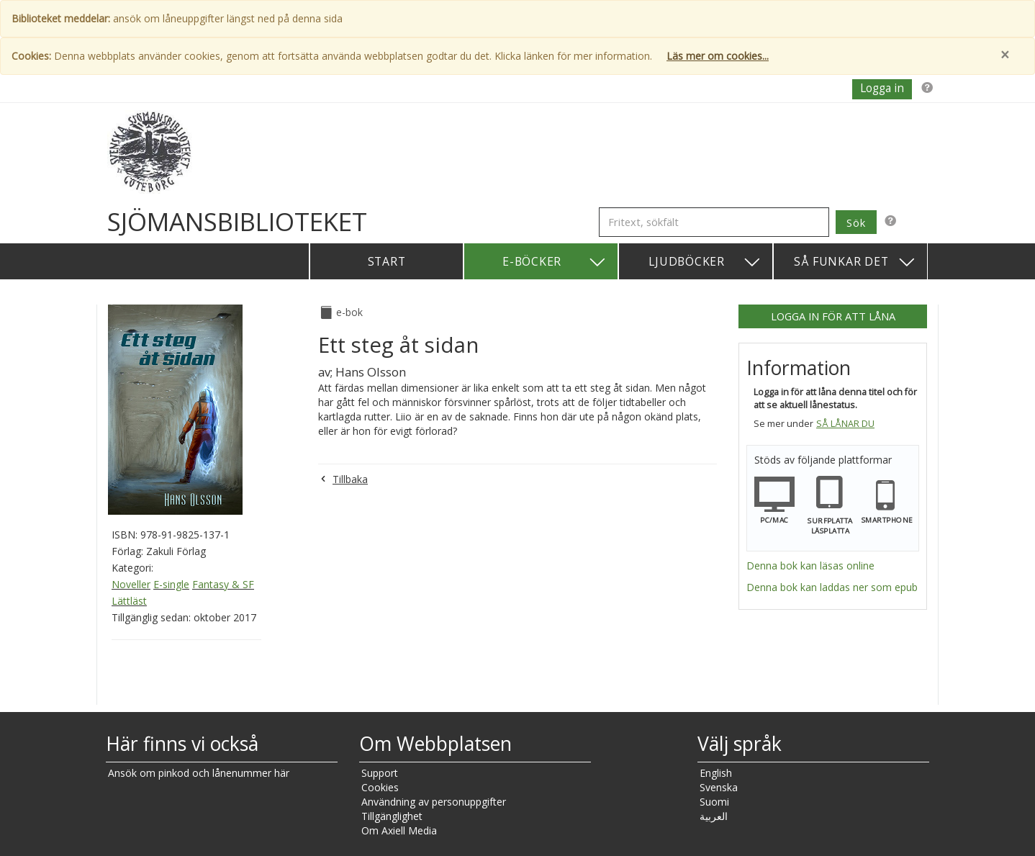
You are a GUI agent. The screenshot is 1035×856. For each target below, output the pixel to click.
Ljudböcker (704, 262)
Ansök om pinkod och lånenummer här (198, 773)
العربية (714, 816)
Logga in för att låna (833, 316)
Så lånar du (845, 424)
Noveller (131, 584)
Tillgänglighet (391, 816)
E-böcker (554, 262)
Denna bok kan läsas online (810, 565)
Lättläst (129, 601)
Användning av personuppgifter (433, 801)
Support (379, 773)
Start (387, 261)
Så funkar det (855, 262)
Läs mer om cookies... (717, 56)
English (716, 773)
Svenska (719, 787)
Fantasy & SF (223, 584)
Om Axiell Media (399, 830)
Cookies (380, 787)
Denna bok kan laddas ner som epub (832, 587)
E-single (171, 584)
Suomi (714, 801)
